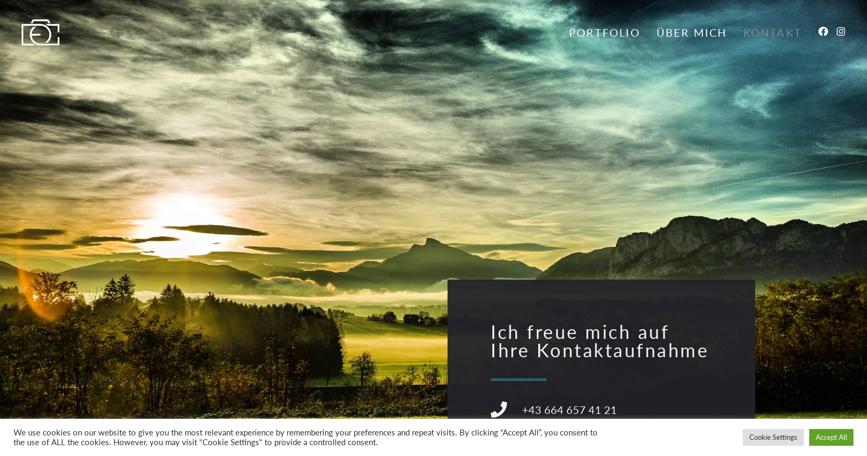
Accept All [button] (831, 437)
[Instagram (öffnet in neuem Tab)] (841, 31)
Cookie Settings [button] (773, 437)
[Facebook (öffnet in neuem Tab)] (823, 31)
